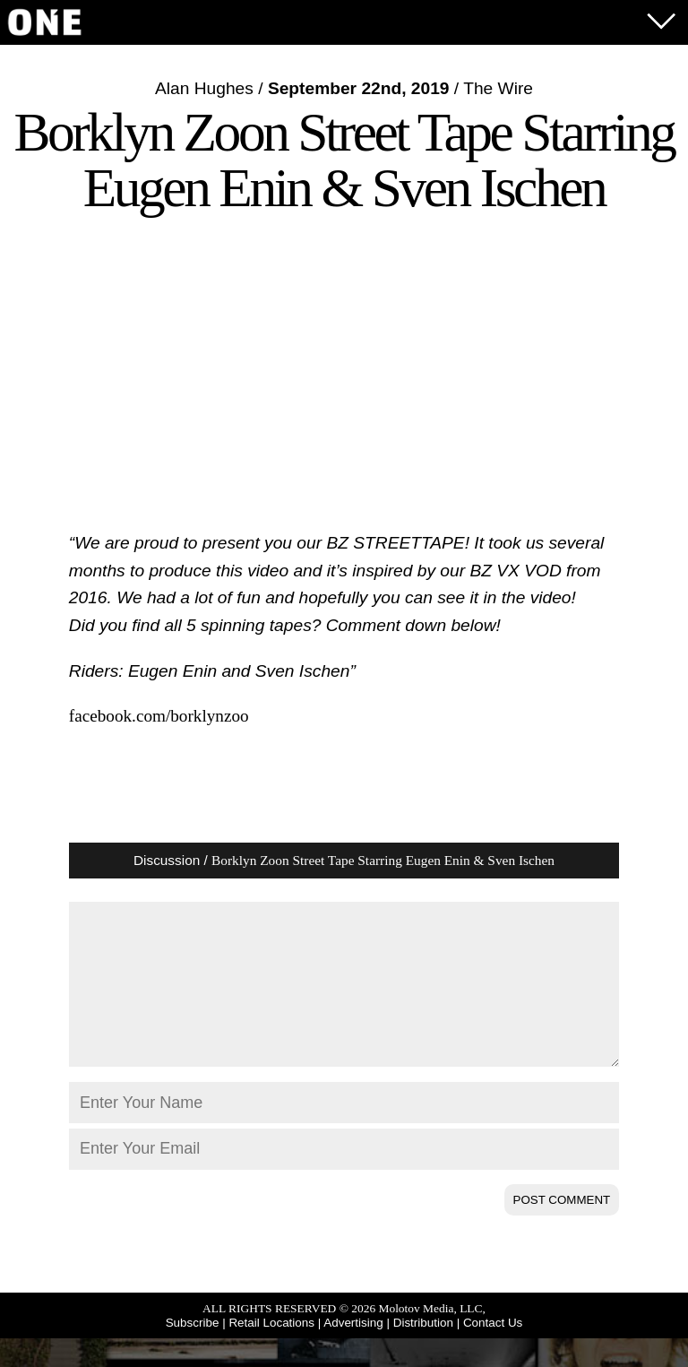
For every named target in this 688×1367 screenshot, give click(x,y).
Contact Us (492, 1351)
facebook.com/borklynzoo (159, 715)
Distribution (423, 1351)
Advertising (353, 1351)
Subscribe (192, 1351)
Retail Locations (271, 1351)
